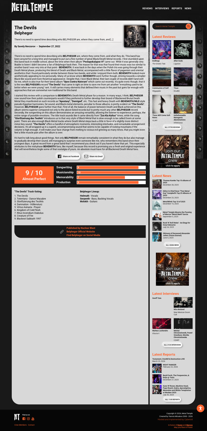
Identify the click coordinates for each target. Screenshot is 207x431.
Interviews (162, 8)
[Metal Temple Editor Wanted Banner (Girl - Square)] (172, 167)
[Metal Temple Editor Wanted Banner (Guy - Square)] (172, 284)
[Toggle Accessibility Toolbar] (200, 408)
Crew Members (20, 425)
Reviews (147, 8)
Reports (177, 8)
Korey (180, 425)
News (188, 8)
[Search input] (170, 26)
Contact (31, 425)
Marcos (189, 425)
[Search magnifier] (188, 26)
